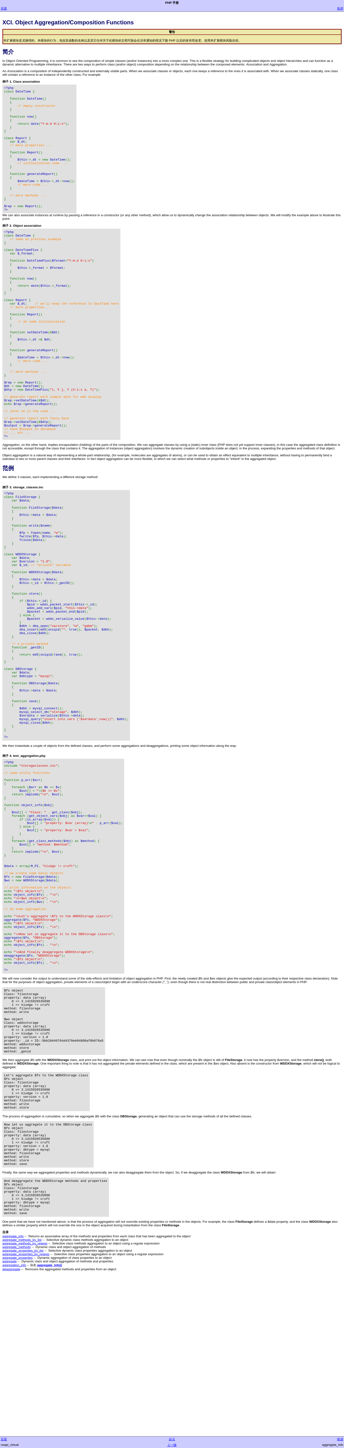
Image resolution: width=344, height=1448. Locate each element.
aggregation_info (14, 1423)
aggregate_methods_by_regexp (24, 1402)
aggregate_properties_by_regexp (25, 1412)
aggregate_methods (16, 1405)
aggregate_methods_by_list (22, 1398)
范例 (8, 535)
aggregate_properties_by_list (22, 1409)
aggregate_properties (17, 1416)
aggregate (9, 1419)
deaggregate (11, 1427)
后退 (4, 8)
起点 (172, 1439)
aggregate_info (13, 1394)
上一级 (172, 1445)
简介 (8, 51)
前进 (340, 8)
